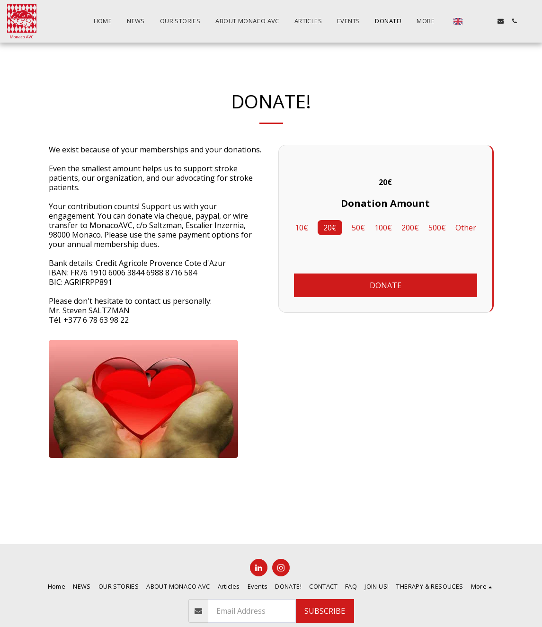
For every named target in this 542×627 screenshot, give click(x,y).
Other (465, 227)
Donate (385, 285)
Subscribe (324, 611)
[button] (473, 21)
